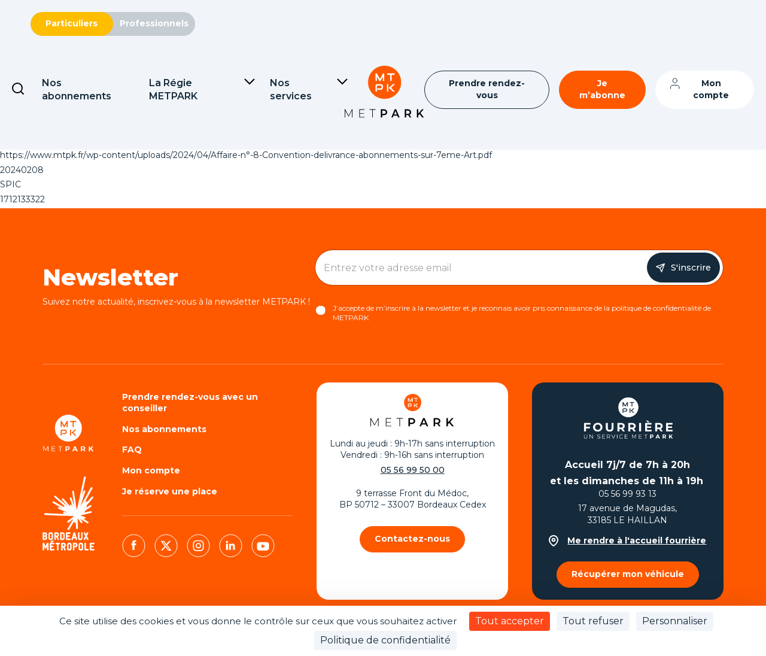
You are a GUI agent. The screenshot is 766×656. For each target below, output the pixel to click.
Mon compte (711, 89)
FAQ (132, 449)
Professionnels (154, 23)
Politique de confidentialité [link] (385, 640)
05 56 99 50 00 (413, 469)
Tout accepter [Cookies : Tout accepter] (509, 621)
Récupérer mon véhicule (628, 574)
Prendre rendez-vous (487, 89)
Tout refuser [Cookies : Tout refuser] (593, 621)
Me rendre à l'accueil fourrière (627, 540)
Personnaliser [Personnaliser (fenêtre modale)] (674, 621)
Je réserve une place (169, 491)
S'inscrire (691, 267)
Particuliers (71, 23)
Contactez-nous (412, 538)
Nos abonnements (164, 429)
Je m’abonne (602, 89)
